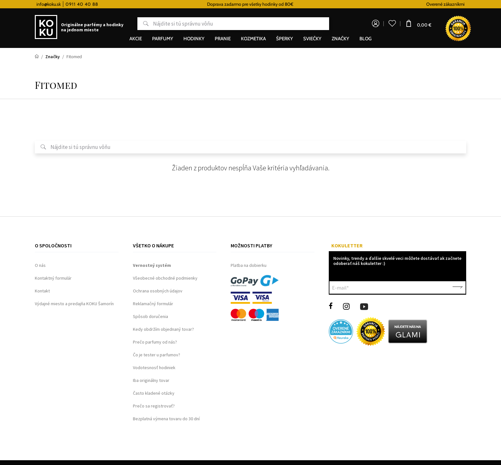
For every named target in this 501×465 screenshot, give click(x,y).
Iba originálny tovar (151, 380)
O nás (40, 265)
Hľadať (143, 23)
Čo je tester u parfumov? (156, 355)
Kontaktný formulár (53, 278)
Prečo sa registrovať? (154, 406)
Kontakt (42, 291)
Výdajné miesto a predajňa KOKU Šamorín (74, 303)
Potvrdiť (458, 287)
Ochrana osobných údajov (157, 291)
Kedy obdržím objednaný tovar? (163, 329)
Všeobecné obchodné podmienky (165, 278)
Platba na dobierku (248, 265)
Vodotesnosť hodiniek (154, 367)
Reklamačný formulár (153, 303)
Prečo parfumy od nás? (155, 342)
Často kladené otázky (153, 393)
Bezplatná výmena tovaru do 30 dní (166, 419)
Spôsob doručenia (150, 316)
